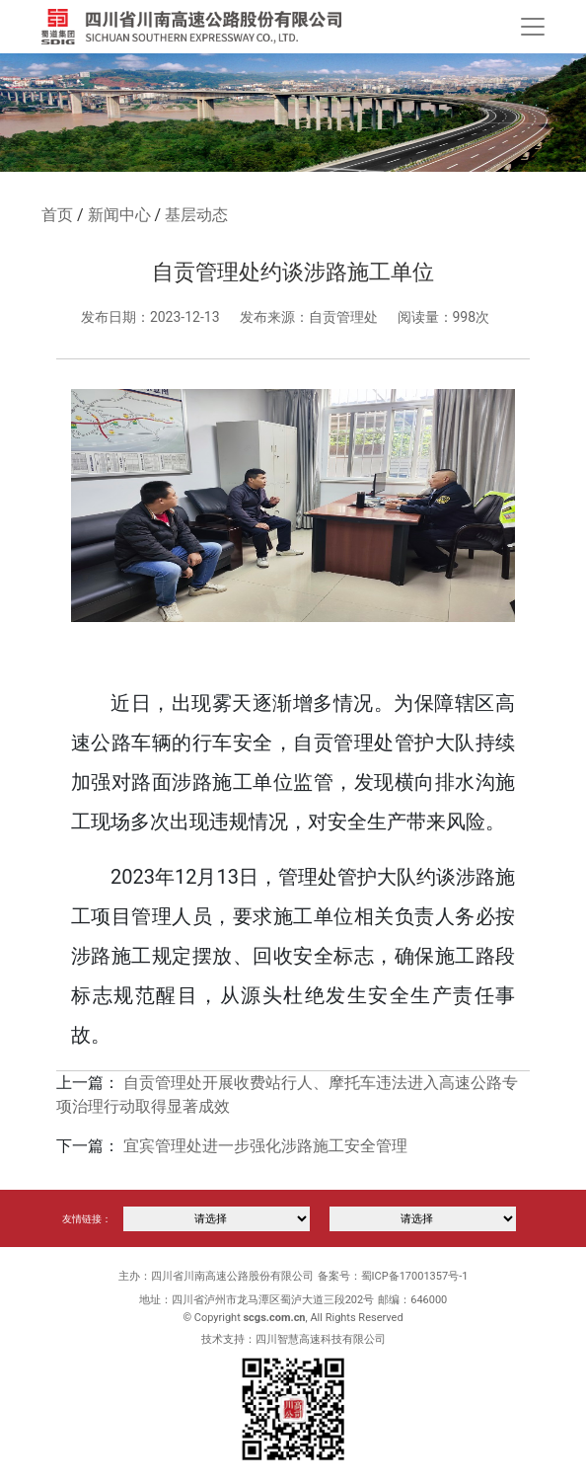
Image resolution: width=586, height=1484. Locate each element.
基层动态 (196, 214)
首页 (57, 214)
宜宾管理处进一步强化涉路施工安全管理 (265, 1145)
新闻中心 (119, 214)
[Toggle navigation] (532, 26)
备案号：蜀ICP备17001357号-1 (393, 1276)
